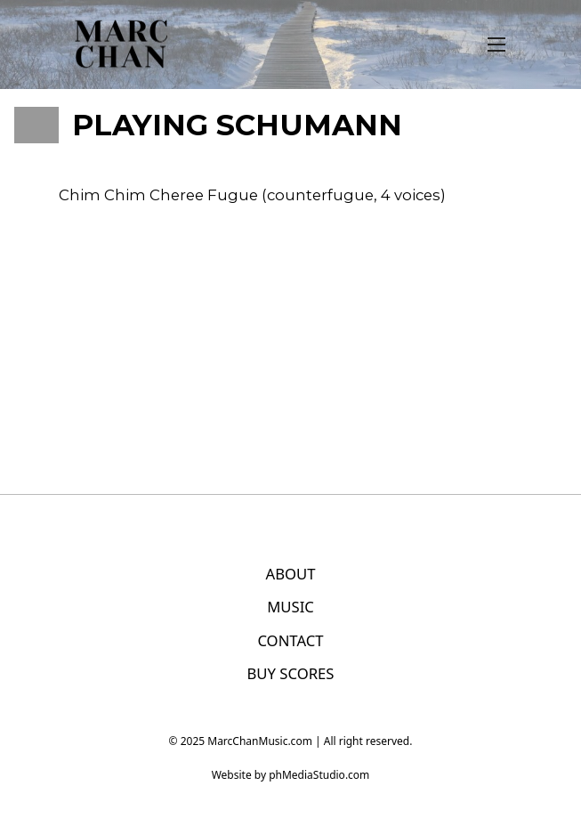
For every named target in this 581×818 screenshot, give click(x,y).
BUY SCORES (290, 673)
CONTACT (290, 640)
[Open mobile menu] (496, 44)
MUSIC (290, 606)
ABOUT (290, 573)
